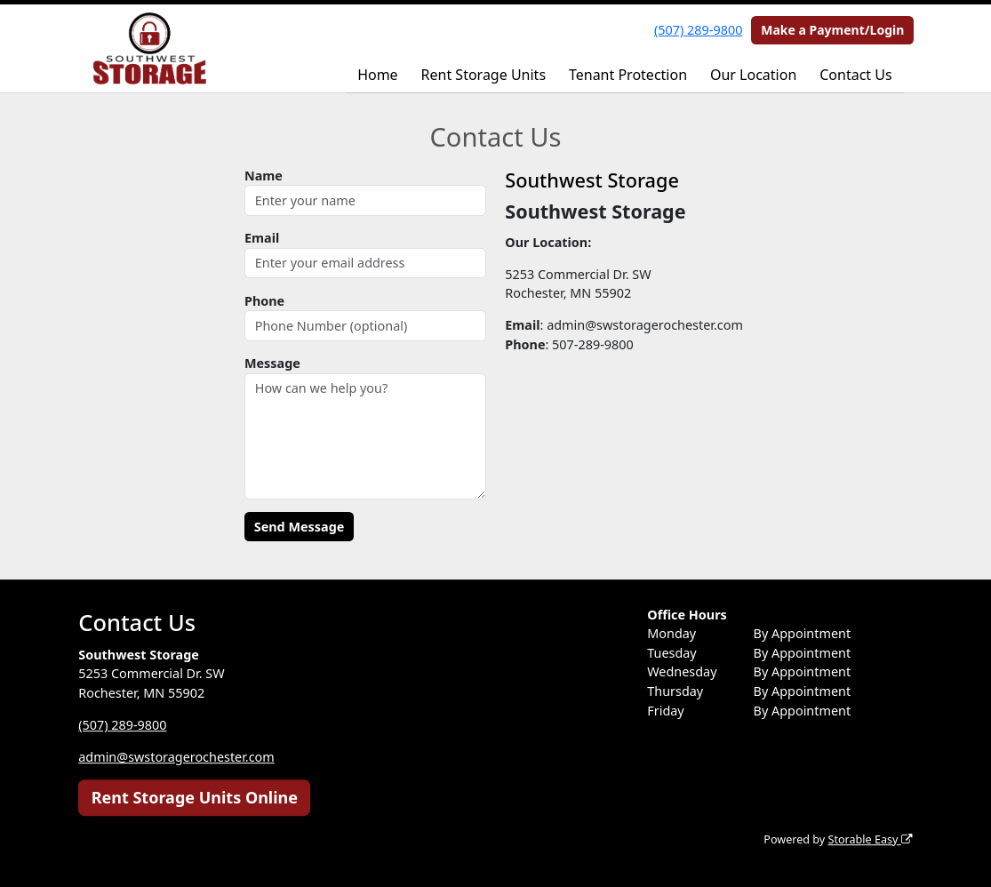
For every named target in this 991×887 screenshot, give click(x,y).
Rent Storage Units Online (195, 797)
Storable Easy (869, 839)
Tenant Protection (628, 74)
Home (377, 74)
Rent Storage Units (483, 74)
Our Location (753, 74)
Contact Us (855, 74)
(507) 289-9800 (698, 29)
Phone (264, 300)
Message (272, 363)
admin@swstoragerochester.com (176, 756)
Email (261, 237)
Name (263, 175)
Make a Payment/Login (832, 29)
